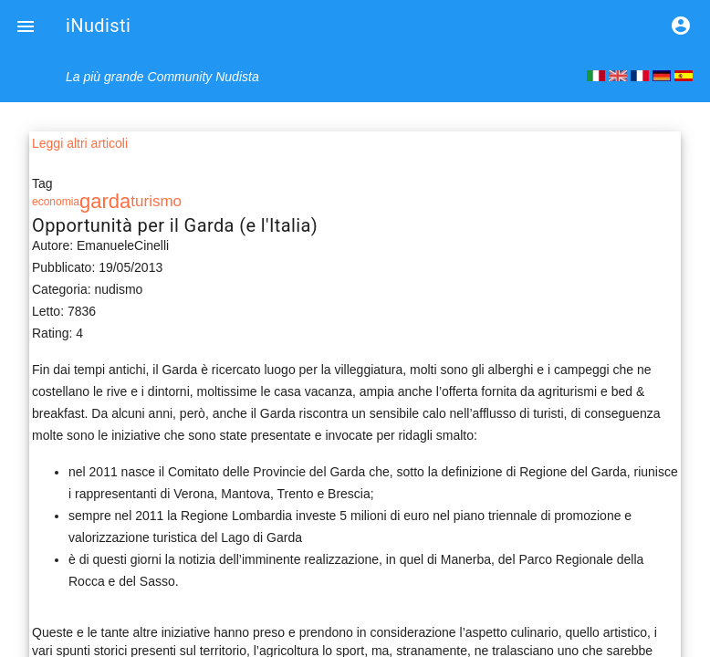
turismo (156, 201)
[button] (25, 25)
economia (55, 201)
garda (105, 201)
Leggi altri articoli (80, 143)
